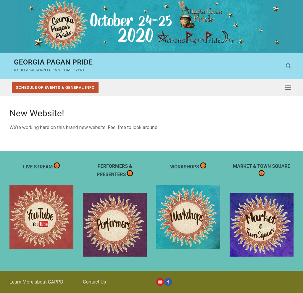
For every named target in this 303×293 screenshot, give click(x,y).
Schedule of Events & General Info (55, 87)
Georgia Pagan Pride (53, 62)
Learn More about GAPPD (36, 282)
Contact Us (94, 282)
